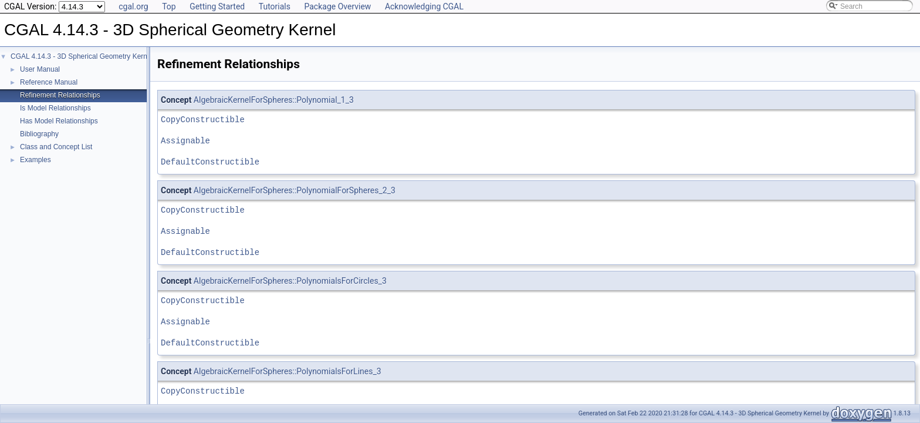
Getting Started (217, 6)
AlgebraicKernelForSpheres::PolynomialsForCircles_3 (290, 281)
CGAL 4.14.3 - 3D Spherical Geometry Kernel (82, 56)
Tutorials (274, 6)
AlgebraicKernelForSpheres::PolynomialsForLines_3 (287, 371)
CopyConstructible (203, 119)
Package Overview (337, 6)
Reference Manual (48, 82)
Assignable (185, 140)
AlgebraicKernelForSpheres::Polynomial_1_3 (274, 100)
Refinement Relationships (60, 95)
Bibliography (39, 134)
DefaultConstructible (210, 161)
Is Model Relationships (55, 108)
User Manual (40, 69)
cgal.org (133, 6)
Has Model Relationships (59, 121)
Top (169, 6)
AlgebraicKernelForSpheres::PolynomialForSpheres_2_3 (294, 190)
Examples (35, 160)
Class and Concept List (56, 147)
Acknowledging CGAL (424, 6)
